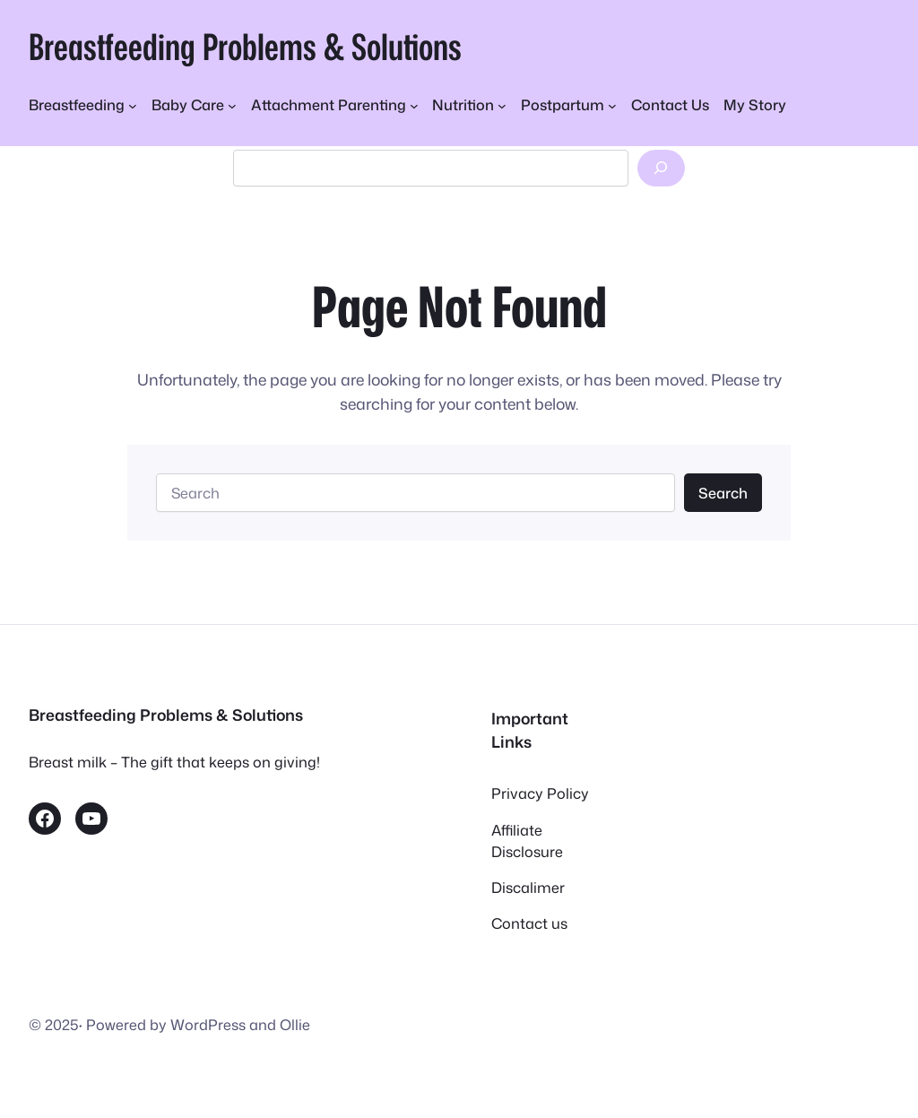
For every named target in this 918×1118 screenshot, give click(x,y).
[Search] (661, 168)
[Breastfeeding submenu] (83, 105)
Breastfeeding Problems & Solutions (245, 46)
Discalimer (528, 887)
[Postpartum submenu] (569, 105)
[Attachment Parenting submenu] (335, 105)
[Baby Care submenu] (194, 105)
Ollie (295, 1024)
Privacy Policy (540, 793)
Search (723, 492)
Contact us (529, 923)
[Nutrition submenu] (469, 105)
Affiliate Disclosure (527, 840)
